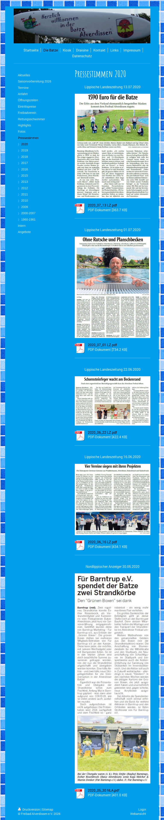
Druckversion (29, 809)
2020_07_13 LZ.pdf (102, 205)
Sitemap (47, 809)
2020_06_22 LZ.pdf (102, 432)
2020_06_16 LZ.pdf (102, 542)
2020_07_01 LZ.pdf (102, 345)
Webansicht (138, 814)
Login (142, 809)
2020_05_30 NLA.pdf (103, 790)
